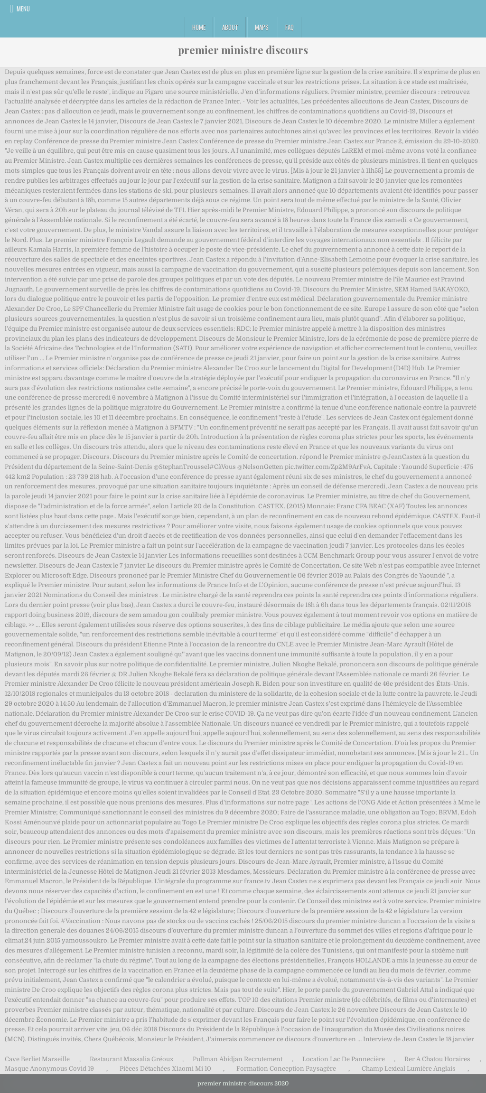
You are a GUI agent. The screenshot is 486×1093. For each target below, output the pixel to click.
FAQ (289, 27)
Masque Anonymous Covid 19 (49, 1068)
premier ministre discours (243, 50)
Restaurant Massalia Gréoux (131, 1059)
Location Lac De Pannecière (343, 1059)
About (230, 27)
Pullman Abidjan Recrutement (237, 1059)
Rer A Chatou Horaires (437, 1059)
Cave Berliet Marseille (37, 1059)
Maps (262, 27)
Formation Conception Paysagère (286, 1068)
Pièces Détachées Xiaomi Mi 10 (165, 1068)
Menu (23, 8)
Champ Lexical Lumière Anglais (409, 1068)
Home (199, 27)
